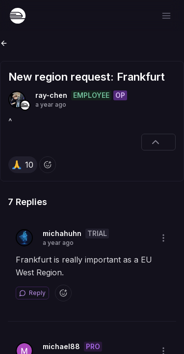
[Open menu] (166, 16)
